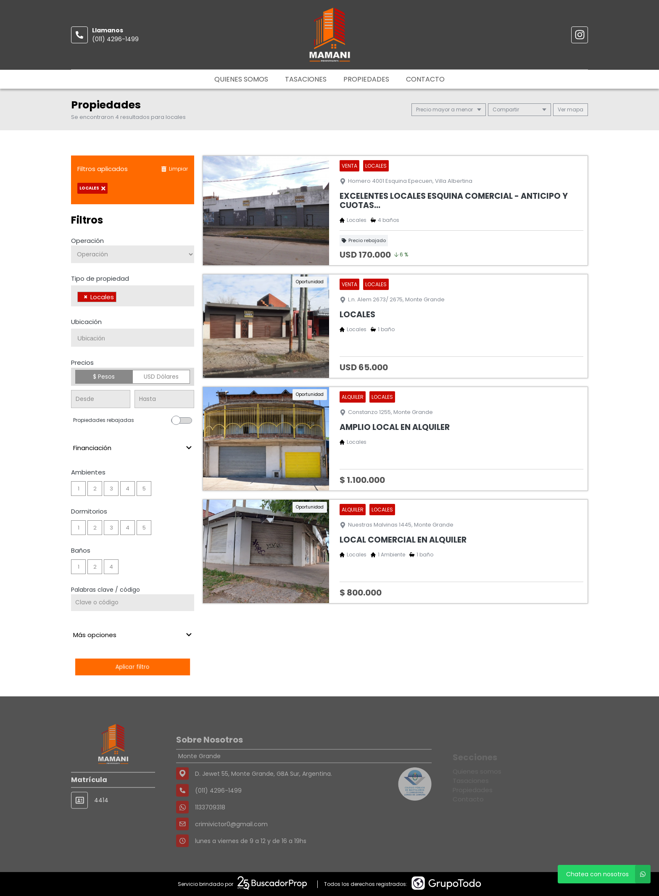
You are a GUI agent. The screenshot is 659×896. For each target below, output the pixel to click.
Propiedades (366, 79)
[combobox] (132, 295)
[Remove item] (86, 297)
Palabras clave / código (105, 589)
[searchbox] (121, 298)
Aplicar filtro (132, 667)
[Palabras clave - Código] (132, 602)
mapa (570, 109)
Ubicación (86, 321)
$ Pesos (104, 376)
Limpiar (174, 168)
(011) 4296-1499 (115, 39)
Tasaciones (306, 79)
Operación (87, 240)
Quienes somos (241, 79)
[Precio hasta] (164, 399)
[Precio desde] (100, 399)
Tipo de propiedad (100, 278)
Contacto (425, 79)
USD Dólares (161, 376)
